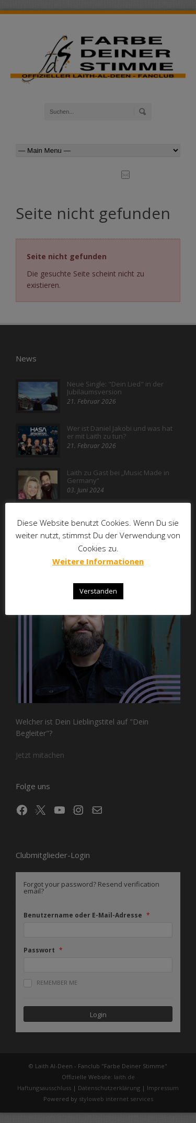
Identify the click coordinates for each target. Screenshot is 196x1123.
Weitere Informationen (98, 561)
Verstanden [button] (98, 591)
